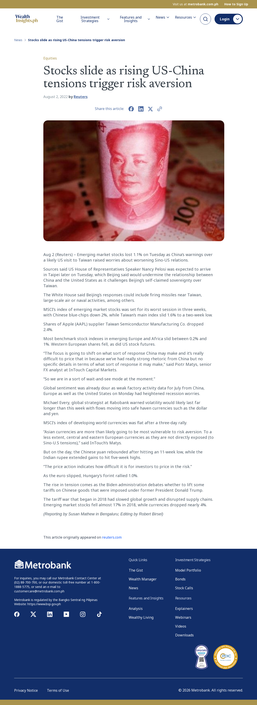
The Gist (59, 19)
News (163, 17)
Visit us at (195, 4)
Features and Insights (135, 19)
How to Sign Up (236, 4)
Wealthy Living (141, 617)
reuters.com (112, 537)
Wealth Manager (143, 579)
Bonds (180, 579)
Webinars (183, 617)
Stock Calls (184, 588)
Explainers (184, 608)
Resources (185, 17)
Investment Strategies (95, 19)
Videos (180, 626)
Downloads (184, 635)
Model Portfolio (188, 570)
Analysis (136, 608)
